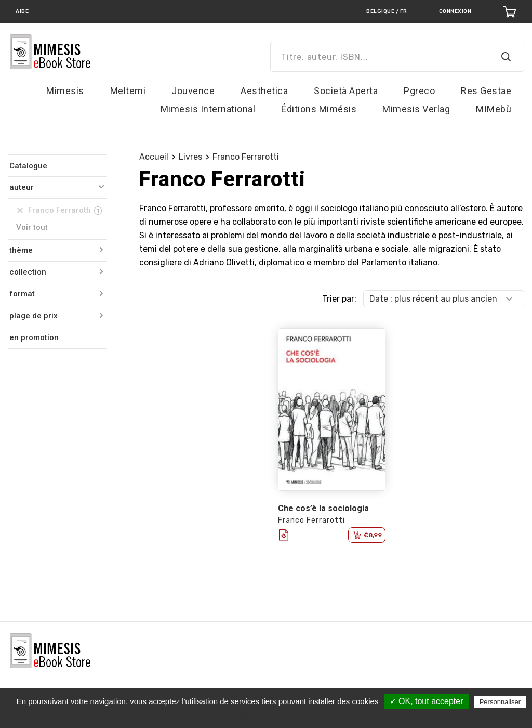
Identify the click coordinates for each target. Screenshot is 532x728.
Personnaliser (500, 702)
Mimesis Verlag (416, 108)
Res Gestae (486, 90)
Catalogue (28, 166)
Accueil (153, 157)
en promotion (34, 337)
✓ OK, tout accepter (426, 701)
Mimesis (65, 90)
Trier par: (339, 299)
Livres (190, 157)
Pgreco (419, 90)
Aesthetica (264, 90)
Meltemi (128, 90)
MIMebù (493, 108)
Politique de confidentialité (271, 716)
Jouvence (193, 90)
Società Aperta (346, 90)
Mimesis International (208, 108)
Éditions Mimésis (318, 108)
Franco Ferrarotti (245, 157)
